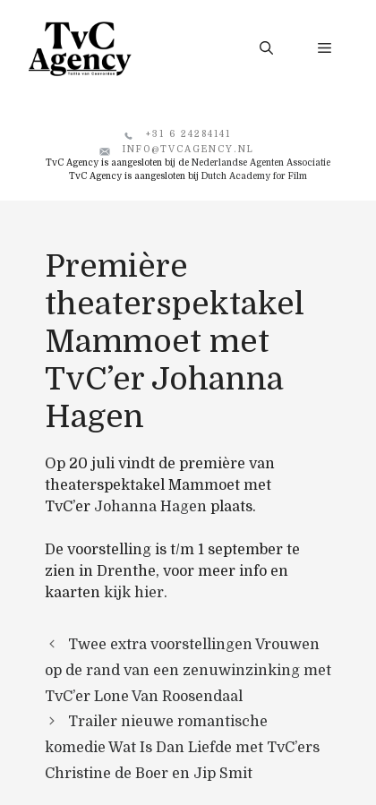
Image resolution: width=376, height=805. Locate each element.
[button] (266, 48)
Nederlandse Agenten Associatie (261, 162)
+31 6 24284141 (188, 134)
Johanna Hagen (150, 507)
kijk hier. (135, 593)
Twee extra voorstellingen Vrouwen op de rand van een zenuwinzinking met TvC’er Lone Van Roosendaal (188, 671)
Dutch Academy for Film (254, 176)
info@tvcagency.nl (188, 149)
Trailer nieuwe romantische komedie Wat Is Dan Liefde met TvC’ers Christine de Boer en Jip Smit (182, 748)
